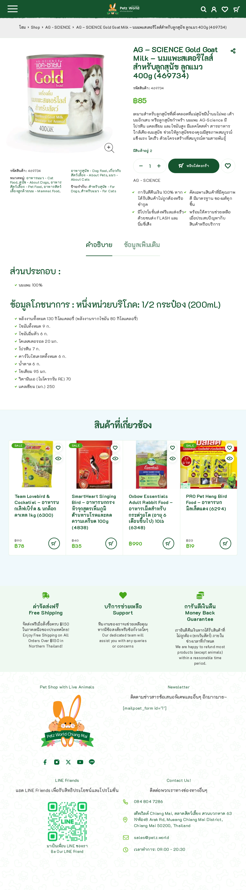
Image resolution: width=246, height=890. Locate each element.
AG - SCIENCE (58, 27)
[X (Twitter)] (68, 762)
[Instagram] (57, 762)
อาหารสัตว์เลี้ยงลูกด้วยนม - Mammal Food (36, 188)
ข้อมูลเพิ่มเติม (142, 244)
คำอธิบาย (99, 244)
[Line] (92, 762)
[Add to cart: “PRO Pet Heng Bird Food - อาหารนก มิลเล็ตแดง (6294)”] (225, 543)
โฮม (22, 27)
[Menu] (12, 8)
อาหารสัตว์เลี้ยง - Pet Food (36, 184)
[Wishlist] (224, 10)
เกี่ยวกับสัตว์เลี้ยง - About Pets (96, 172)
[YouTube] (80, 762)
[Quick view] (58, 458)
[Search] (204, 9)
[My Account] (214, 10)
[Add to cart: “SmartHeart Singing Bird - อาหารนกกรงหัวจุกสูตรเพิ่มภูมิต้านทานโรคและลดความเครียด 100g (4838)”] (111, 543)
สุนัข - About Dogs (34, 182)
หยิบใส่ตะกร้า (198, 165)
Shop (35, 27)
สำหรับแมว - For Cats (98, 190)
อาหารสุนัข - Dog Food (89, 170)
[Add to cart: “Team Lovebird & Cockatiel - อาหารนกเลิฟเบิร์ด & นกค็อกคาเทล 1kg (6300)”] (54, 543)
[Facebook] (45, 762)
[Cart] (236, 10)
